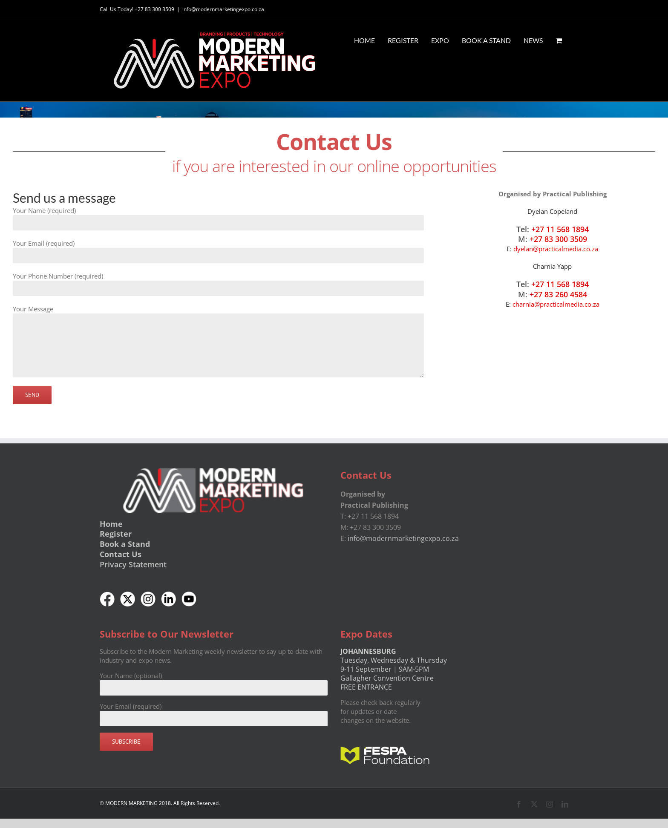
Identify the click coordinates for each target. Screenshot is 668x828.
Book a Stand (125, 544)
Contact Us (120, 554)
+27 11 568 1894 (560, 229)
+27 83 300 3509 (558, 239)
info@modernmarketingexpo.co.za (223, 9)
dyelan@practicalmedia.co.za (555, 248)
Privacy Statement (133, 564)
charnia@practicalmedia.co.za (556, 304)
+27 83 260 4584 (558, 294)
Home (111, 523)
